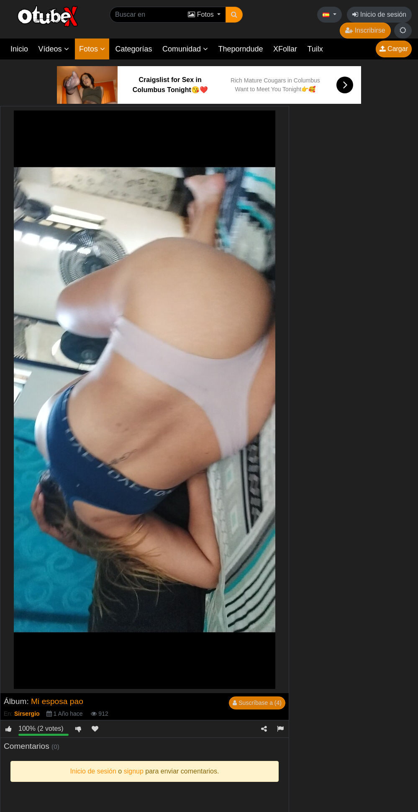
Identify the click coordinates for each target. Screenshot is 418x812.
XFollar (285, 49)
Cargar (394, 48)
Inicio (19, 49)
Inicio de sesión (379, 14)
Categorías (133, 49)
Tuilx (315, 49)
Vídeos (53, 49)
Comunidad (185, 49)
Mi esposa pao (57, 701)
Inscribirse (365, 30)
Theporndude (240, 49)
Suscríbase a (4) (257, 702)
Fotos (92, 49)
